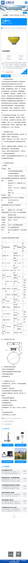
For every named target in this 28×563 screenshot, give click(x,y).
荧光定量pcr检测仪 (23, 545)
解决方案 (24, 520)
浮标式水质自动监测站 (9, 421)
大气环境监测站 (14, 545)
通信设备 (5, 547)
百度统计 (3, 523)
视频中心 (10, 521)
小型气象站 (11, 15)
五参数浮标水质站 (8, 424)
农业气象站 (22, 544)
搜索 (25, 12)
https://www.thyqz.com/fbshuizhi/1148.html (13, 418)
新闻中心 (17, 520)
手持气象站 (22, 15)
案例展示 (3, 521)
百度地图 (10, 523)
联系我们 (24, 521)
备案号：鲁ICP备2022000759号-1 (7, 539)
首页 (9, 28)
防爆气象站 (17, 15)
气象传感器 (14, 544)
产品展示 (13, 28)
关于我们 (17, 521)
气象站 (5, 544)
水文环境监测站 (19, 28)
